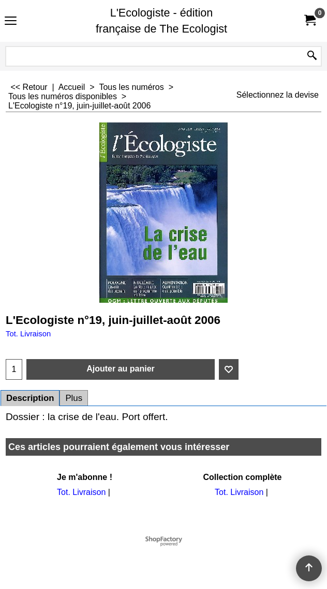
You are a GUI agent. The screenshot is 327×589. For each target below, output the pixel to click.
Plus (73, 398)
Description (30, 398)
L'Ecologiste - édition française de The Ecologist (161, 20)
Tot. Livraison (28, 334)
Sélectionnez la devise (277, 94)
